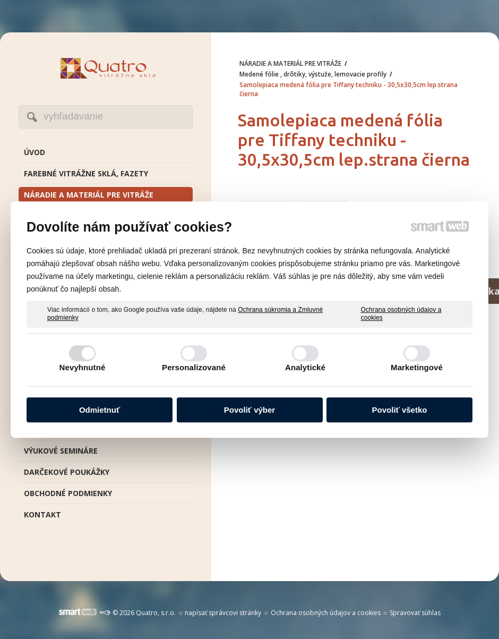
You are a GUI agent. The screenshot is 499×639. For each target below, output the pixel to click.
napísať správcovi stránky (223, 612)
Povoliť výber (249, 409)
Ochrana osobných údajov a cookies (401, 314)
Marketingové (417, 367)
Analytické (305, 367)
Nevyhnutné (82, 367)
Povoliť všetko (399, 409)
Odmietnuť (99, 409)
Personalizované (194, 367)
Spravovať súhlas (415, 612)
